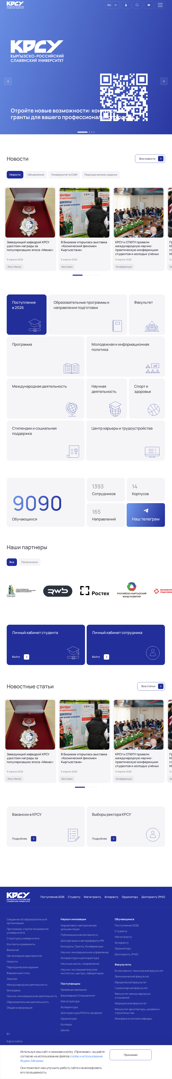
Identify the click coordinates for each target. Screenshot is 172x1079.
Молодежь (14, 990)
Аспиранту (122, 943)
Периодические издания (22, 967)
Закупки (12, 979)
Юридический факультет (131, 982)
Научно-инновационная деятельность (32, 996)
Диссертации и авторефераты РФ (82, 941)
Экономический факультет (132, 976)
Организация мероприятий (24, 956)
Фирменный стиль (18, 973)
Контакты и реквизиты (21, 944)
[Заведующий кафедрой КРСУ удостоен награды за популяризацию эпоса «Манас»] (30, 229)
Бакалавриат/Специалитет (78, 995)
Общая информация (19, 1007)
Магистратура (70, 1001)
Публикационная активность (79, 935)
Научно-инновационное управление (85, 952)
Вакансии (13, 950)
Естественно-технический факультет (139, 971)
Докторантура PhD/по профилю (81, 1013)
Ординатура (69, 1018)
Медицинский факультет (131, 1003)
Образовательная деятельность (28, 1002)
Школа (65, 1030)
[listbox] (112, 5)
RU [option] (109, 5)
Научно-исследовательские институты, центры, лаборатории (82, 971)
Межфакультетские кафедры (133, 1018)
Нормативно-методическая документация (79, 927)
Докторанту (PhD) (127, 954)
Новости (12, 961)
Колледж (66, 1024)
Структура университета (23, 938)
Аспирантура (69, 1007)
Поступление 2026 (127, 925)
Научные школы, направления (80, 964)
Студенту (121, 931)
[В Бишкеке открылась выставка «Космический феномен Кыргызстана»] (84, 229)
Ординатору (123, 948)
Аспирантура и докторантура (80, 958)
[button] (77, 132)
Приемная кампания (74, 990)
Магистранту (123, 937)
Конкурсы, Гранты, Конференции (82, 946)
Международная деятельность (27, 984)
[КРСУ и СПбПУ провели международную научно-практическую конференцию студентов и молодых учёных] (139, 229)
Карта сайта (14, 1041)
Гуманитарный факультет (131, 988)
